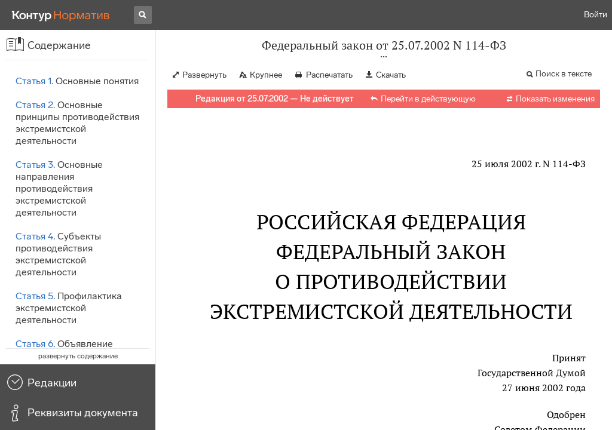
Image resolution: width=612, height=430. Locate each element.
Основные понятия (77, 81)
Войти (595, 15)
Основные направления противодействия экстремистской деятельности (59, 188)
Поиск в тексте (564, 74)
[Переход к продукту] (61, 15)
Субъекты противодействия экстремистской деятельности (58, 254)
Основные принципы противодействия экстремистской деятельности (77, 122)
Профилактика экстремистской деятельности (69, 307)
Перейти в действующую (428, 99)
